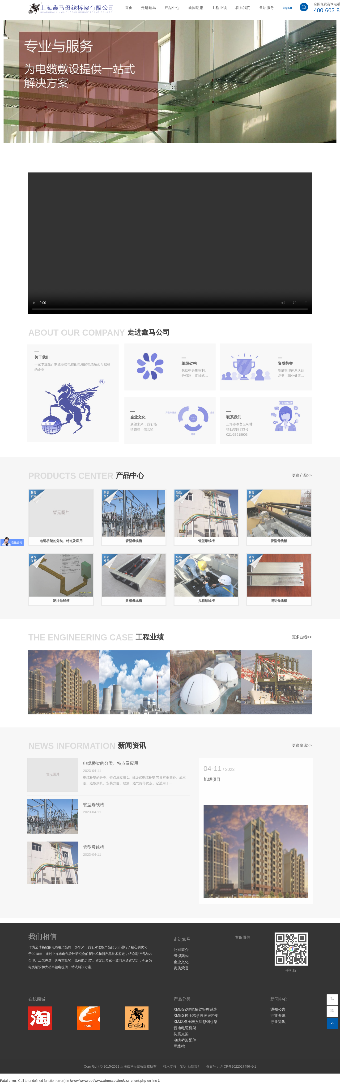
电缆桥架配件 (185, 1040)
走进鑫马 (148, 8)
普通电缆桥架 (185, 1028)
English (287, 7)
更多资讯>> (302, 743)
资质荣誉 (181, 968)
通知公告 (277, 1009)
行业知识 (277, 1022)
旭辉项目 (215, 779)
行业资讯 (277, 1016)
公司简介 (181, 950)
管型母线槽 (90, 804)
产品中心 (172, 8)
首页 (128, 8)
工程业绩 (219, 8)
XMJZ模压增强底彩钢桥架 (195, 1022)
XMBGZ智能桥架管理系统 (195, 1009)
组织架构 (181, 956)
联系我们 (243, 8)
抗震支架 (181, 1034)
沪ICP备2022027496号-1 (237, 1066)
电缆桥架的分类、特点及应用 (107, 763)
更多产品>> (302, 473)
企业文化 (181, 962)
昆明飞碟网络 (190, 1066)
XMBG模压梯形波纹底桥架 (196, 1016)
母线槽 (179, 1046)
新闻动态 (195, 8)
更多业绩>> (302, 635)
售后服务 (266, 8)
